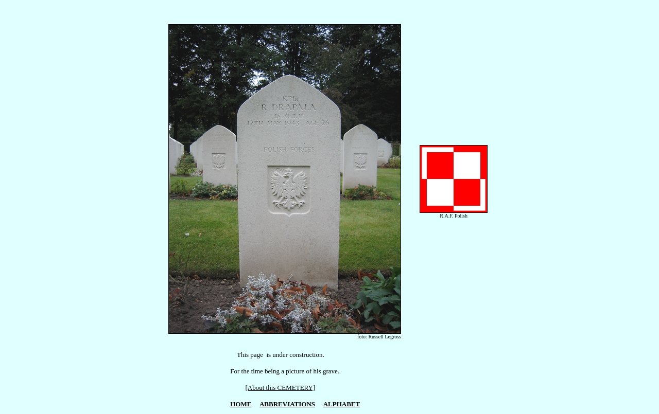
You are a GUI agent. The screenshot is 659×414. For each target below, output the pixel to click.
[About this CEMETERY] (280, 387)
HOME (240, 404)
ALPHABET (341, 404)
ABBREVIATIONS (287, 404)
